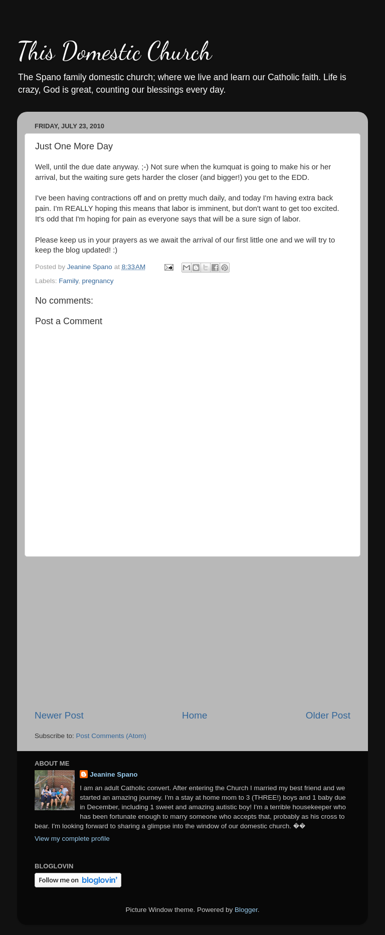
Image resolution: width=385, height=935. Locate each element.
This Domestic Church (114, 51)
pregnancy (98, 281)
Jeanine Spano (113, 774)
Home (194, 715)
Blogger (246, 909)
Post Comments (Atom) (111, 736)
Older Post (328, 715)
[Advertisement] (192, 632)
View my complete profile (72, 838)
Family (68, 281)
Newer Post (59, 715)
